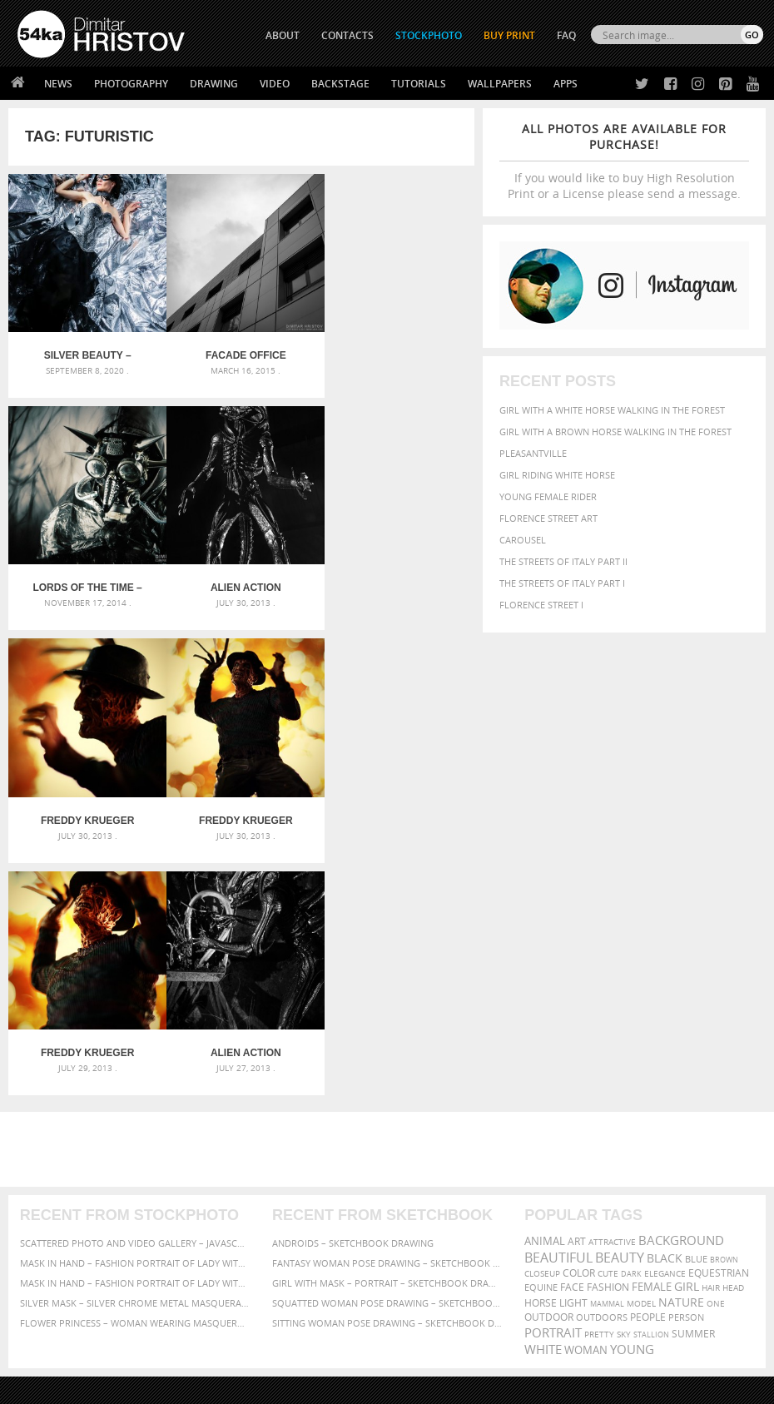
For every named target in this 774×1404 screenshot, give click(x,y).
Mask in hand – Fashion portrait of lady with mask (135, 1041)
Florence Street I (541, 604)
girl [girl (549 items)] (686, 1045)
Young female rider (548, 496)
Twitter (424, 1205)
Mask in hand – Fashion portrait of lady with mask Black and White (135, 1021)
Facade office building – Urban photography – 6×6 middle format (241, 353)
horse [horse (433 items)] (540, 1061)
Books (218, 1246)
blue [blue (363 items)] (696, 1017)
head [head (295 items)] (733, 1046)
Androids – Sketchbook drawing (353, 1001)
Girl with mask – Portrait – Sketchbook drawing (387, 1041)
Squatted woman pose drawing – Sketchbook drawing (387, 1061)
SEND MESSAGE (673, 1250)
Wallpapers (500, 84)
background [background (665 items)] (681, 999)
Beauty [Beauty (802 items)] (619, 1016)
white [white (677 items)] (543, 1107)
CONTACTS (347, 35)
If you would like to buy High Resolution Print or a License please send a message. (624, 161)
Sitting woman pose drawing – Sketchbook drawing (387, 1081)
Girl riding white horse (557, 475)
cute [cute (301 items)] (608, 1032)
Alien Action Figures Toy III (86, 582)
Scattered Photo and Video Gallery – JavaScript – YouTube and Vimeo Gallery (135, 1001)
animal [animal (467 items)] (544, 1000)
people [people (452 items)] (648, 1076)
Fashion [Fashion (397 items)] (608, 1045)
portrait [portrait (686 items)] (553, 1091)
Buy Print (509, 35)
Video (275, 84)
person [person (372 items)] (686, 1075)
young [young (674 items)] (632, 1107)
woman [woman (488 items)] (586, 1109)
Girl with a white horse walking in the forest (612, 410)
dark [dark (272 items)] (631, 1032)
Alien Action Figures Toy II (242, 811)
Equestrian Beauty (191, 1347)
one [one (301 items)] (716, 1062)
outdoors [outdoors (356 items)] (602, 1076)
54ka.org (155, 1385)
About (217, 1204)
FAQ (566, 35)
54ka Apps (40, 1288)
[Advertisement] (390, 908)
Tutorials (418, 84)
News (58, 84)
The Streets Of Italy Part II (563, 561)
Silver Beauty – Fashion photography (86, 353)
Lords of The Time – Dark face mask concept (396, 353)
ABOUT (282, 35)
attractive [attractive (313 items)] (612, 1000)
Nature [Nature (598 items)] (681, 1061)
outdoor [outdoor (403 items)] (548, 1075)
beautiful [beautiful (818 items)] (558, 1016)
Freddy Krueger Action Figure (85, 811)
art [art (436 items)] (577, 1000)
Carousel (522, 539)
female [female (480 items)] (652, 1046)
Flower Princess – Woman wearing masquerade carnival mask (135, 1081)
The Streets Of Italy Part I (562, 583)
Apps (565, 84)
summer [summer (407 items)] (693, 1092)
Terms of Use (247, 1385)
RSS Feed (364, 1347)
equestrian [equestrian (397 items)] (718, 1031)
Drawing (214, 84)
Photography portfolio (78, 1246)
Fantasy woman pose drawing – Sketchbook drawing (387, 1021)
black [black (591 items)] (664, 1016)
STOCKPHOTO (428, 35)
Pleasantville (533, 453)
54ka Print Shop (55, 1204)
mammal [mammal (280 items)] (607, 1062)
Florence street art (548, 518)
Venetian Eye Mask (290, 1347)
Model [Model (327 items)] (641, 1062)
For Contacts (236, 1288)
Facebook (429, 1227)
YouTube (426, 1292)
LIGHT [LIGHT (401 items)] (573, 1061)
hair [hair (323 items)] (711, 1046)
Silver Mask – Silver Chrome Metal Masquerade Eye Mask (135, 1061)
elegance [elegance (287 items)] (665, 1032)
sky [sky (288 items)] (624, 1093)
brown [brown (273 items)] (724, 1018)
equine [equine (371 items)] (541, 1045)
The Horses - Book (61, 1267)
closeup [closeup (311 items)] (542, 1032)
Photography (131, 84)
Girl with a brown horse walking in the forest (615, 431)
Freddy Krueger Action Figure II (396, 582)
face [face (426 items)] (572, 1045)
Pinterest (428, 1270)
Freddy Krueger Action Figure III (241, 582)
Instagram (431, 1249)
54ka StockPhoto (59, 1225)
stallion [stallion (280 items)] (651, 1093)
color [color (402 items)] (579, 1031)
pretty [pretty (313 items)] (599, 1093)
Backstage (340, 84)
